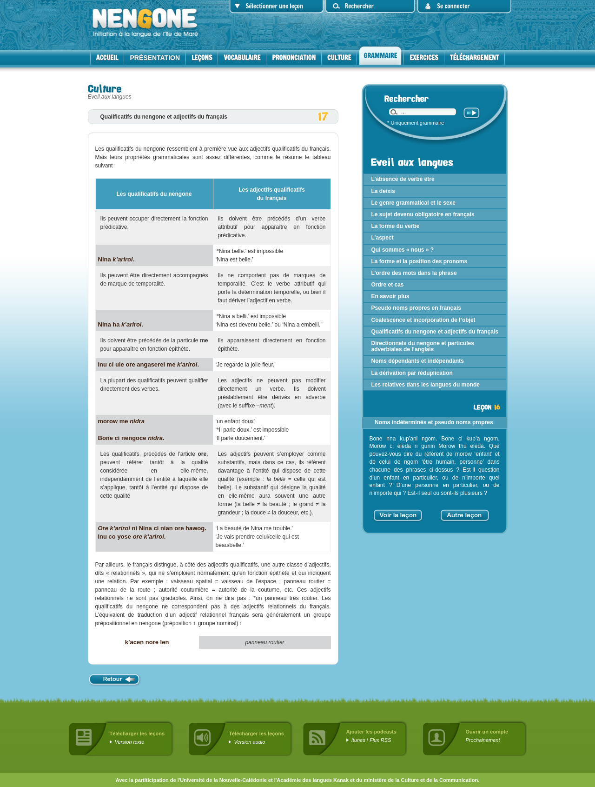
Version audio (249, 742)
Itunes (358, 740)
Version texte (130, 742)
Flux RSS (380, 740)
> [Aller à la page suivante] (486, 512)
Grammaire (380, 55)
